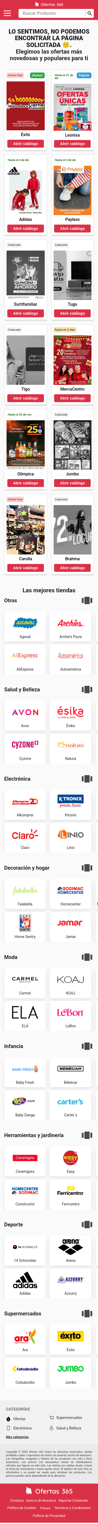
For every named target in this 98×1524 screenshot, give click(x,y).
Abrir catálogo (25, 144)
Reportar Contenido (73, 1500)
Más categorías (17, 1437)
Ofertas (16, 1419)
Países (45, 1508)
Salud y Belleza (65, 1428)
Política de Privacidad (49, 1516)
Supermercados (65, 1417)
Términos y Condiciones (72, 1508)
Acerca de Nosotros (41, 1500)
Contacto (17, 1500)
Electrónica (19, 1428)
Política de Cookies (21, 1508)
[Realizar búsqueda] (89, 13)
